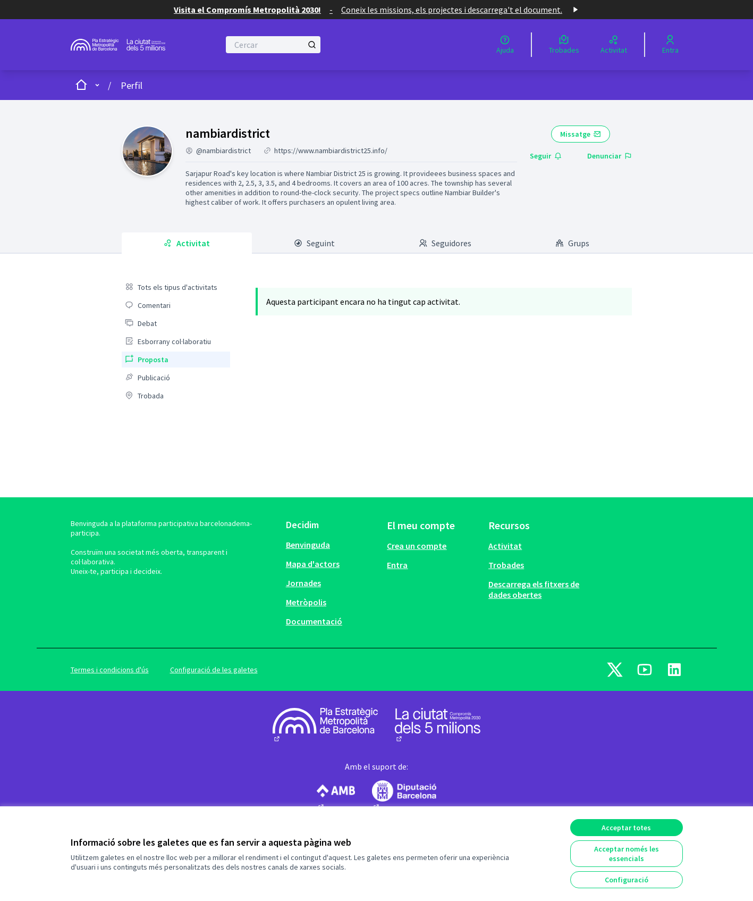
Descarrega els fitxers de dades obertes (533, 589)
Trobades (506, 565)
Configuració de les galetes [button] (214, 669)
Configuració (626, 880)
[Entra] (670, 44)
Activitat (505, 545)
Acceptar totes (626, 827)
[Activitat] (613, 44)
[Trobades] (564, 44)
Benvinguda (308, 544)
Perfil (131, 85)
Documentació (314, 621)
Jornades (303, 583)
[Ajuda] (505, 44)
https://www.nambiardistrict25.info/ (330, 150)
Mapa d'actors (313, 563)
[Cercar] (273, 44)
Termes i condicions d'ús (110, 669)
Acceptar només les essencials (626, 853)
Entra (397, 565)
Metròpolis (306, 602)
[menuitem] (176, 287)
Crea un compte (416, 545)
